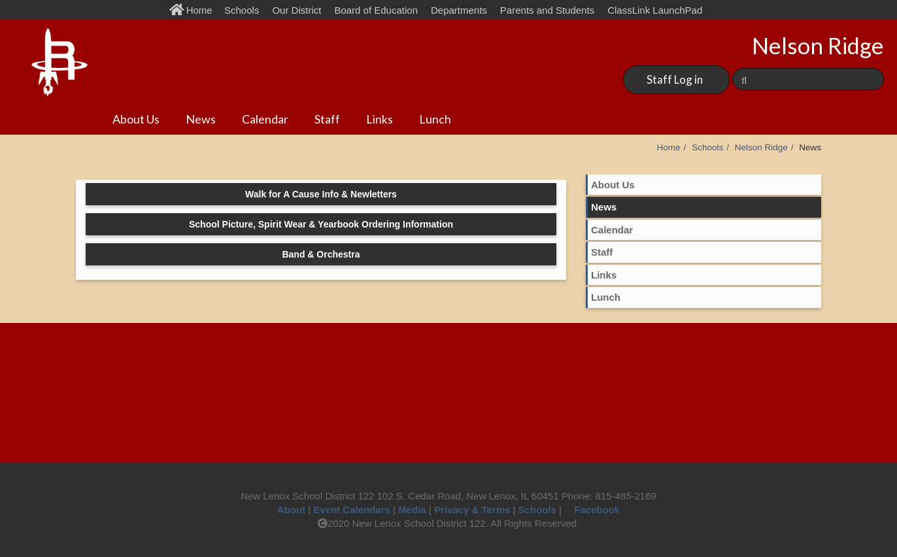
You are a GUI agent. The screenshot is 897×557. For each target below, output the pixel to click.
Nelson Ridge (761, 147)
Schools (241, 10)
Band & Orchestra (321, 254)
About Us (136, 119)
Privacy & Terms (472, 509)
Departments (459, 10)
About (291, 509)
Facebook (592, 509)
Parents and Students (547, 10)
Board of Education (376, 10)
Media (412, 509)
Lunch (435, 119)
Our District (296, 10)
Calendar (265, 119)
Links (379, 119)
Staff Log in (675, 79)
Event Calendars (351, 509)
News (201, 119)
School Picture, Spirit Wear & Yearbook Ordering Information (321, 224)
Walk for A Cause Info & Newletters (321, 194)
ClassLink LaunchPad (654, 10)
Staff (327, 119)
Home (193, 10)
